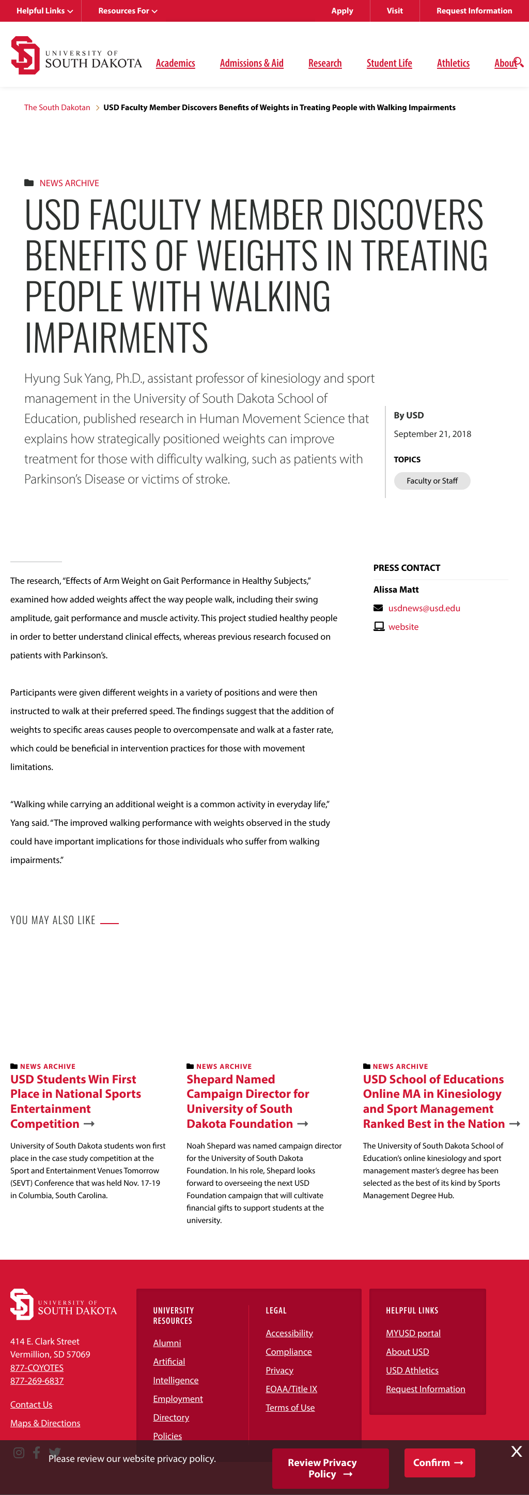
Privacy (279, 1370)
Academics (175, 62)
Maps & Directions (45, 1423)
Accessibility (289, 1333)
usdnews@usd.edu (424, 608)
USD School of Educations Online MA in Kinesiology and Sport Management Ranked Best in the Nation (434, 1101)
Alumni (167, 1343)
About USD (407, 1351)
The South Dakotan (57, 107)
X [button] (516, 1451)
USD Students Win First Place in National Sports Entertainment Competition (75, 1101)
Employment (178, 1399)
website (403, 626)
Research (325, 62)
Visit (395, 11)
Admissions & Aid (252, 62)
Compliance (289, 1351)
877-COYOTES (37, 1367)
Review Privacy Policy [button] (322, 1468)
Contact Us (31, 1404)
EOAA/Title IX (291, 1389)
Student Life (389, 62)
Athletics (453, 62)
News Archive (69, 183)
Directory (171, 1417)
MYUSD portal (413, 1333)
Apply (342, 11)
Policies (167, 1436)
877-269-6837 (37, 1380)
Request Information (474, 11)
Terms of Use (290, 1407)
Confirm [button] (431, 1462)
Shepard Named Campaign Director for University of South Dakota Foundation (247, 1101)
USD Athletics (412, 1370)
